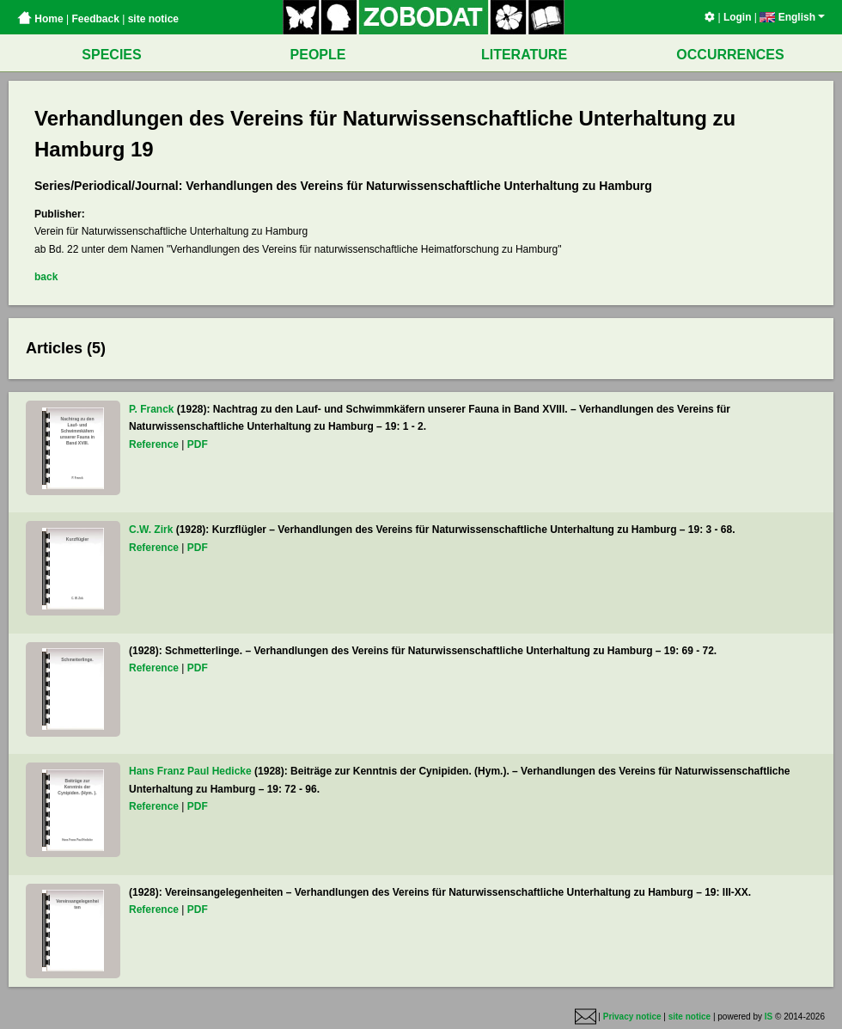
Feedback (95, 19)
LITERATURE (524, 54)
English (792, 17)
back (46, 277)
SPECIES (111, 54)
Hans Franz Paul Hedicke (190, 771)
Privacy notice (632, 1016)
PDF (197, 444)
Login (737, 17)
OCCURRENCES (730, 54)
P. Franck (151, 409)
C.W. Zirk (151, 530)
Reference (154, 444)
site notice (153, 19)
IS (768, 1016)
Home (40, 19)
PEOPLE (318, 54)
